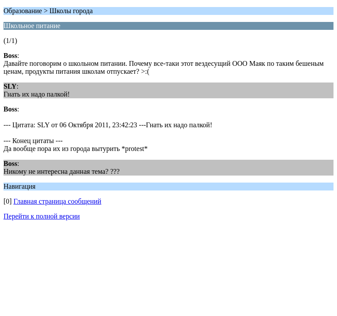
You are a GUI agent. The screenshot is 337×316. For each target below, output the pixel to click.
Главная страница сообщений (57, 201)
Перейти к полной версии (42, 216)
